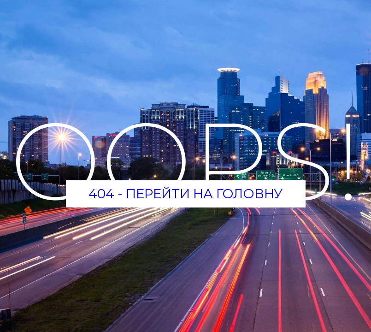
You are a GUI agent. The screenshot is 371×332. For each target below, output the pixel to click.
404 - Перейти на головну (185, 194)
